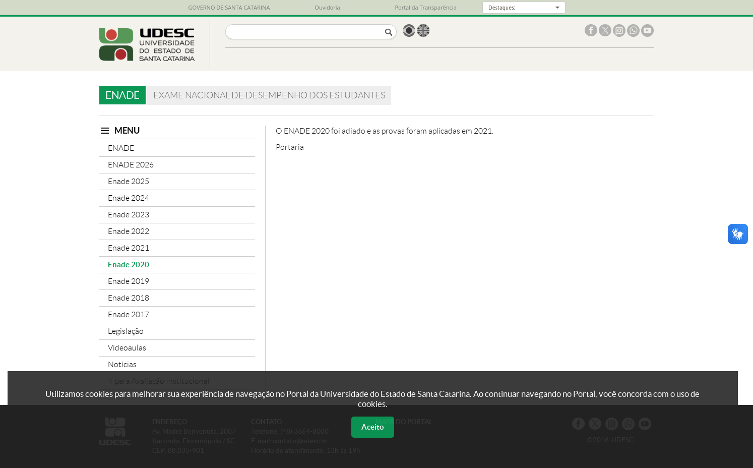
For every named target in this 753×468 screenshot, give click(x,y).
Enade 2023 (128, 214)
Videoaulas (127, 347)
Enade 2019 (128, 281)
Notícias (122, 364)
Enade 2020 (128, 264)
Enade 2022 (128, 231)
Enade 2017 (128, 314)
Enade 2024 (128, 198)
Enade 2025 (128, 181)
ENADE (121, 148)
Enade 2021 (128, 248)
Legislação (126, 331)
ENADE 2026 (131, 164)
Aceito (372, 427)
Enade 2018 (128, 298)
